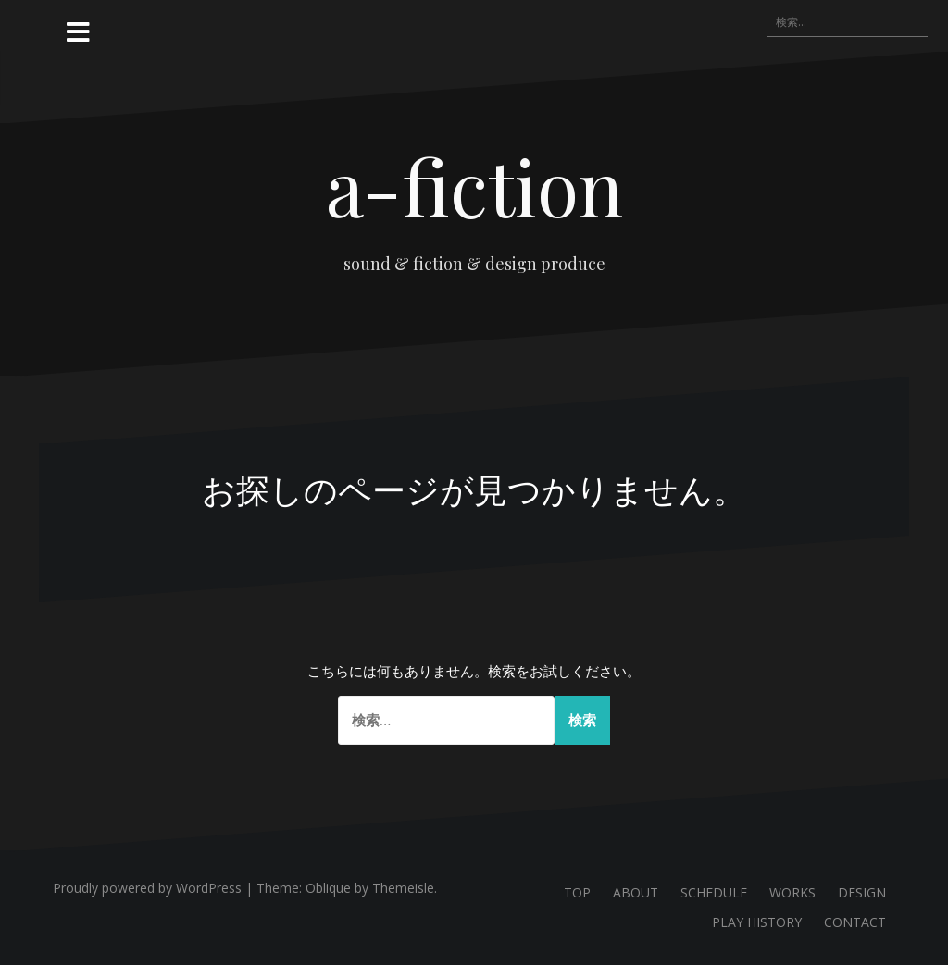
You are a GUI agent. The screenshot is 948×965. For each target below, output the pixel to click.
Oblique (328, 888)
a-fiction (474, 186)
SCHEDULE (713, 892)
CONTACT (855, 922)
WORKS (792, 892)
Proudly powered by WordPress (147, 888)
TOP (577, 892)
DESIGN (862, 892)
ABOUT (635, 892)
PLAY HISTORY (757, 922)
